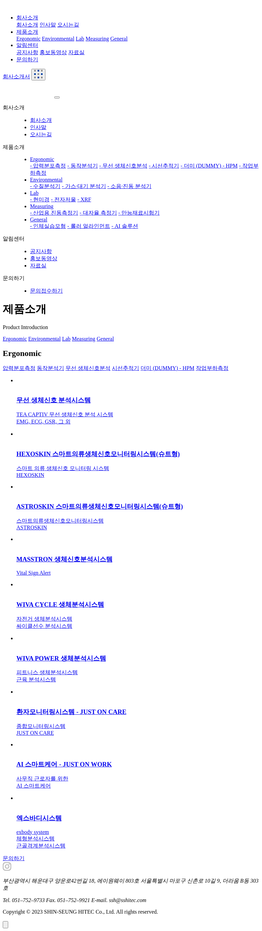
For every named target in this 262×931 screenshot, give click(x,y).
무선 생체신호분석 (88, 368)
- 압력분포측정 (48, 166)
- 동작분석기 (82, 166)
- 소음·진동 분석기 (129, 186)
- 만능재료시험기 (139, 213)
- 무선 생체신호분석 (123, 166)
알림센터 (27, 45)
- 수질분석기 (45, 186)
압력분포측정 (19, 368)
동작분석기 (50, 368)
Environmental (58, 39)
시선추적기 (125, 368)
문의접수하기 (46, 291)
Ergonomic (28, 39)
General (119, 39)
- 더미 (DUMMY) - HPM (208, 166)
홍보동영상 (53, 52)
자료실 (76, 52)
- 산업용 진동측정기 (54, 213)
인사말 (48, 25)
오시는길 (68, 25)
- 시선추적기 (164, 166)
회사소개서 (16, 76)
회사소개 (27, 17)
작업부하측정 (212, 368)
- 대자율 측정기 (98, 213)
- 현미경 (39, 199)
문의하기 (27, 59)
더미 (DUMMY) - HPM (167, 368)
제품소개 (27, 32)
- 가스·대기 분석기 (84, 186)
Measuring (97, 39)
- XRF (84, 199)
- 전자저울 (63, 199)
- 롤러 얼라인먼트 (88, 226)
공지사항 (27, 52)
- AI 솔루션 (125, 226)
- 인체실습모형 (48, 226)
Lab (80, 39)
